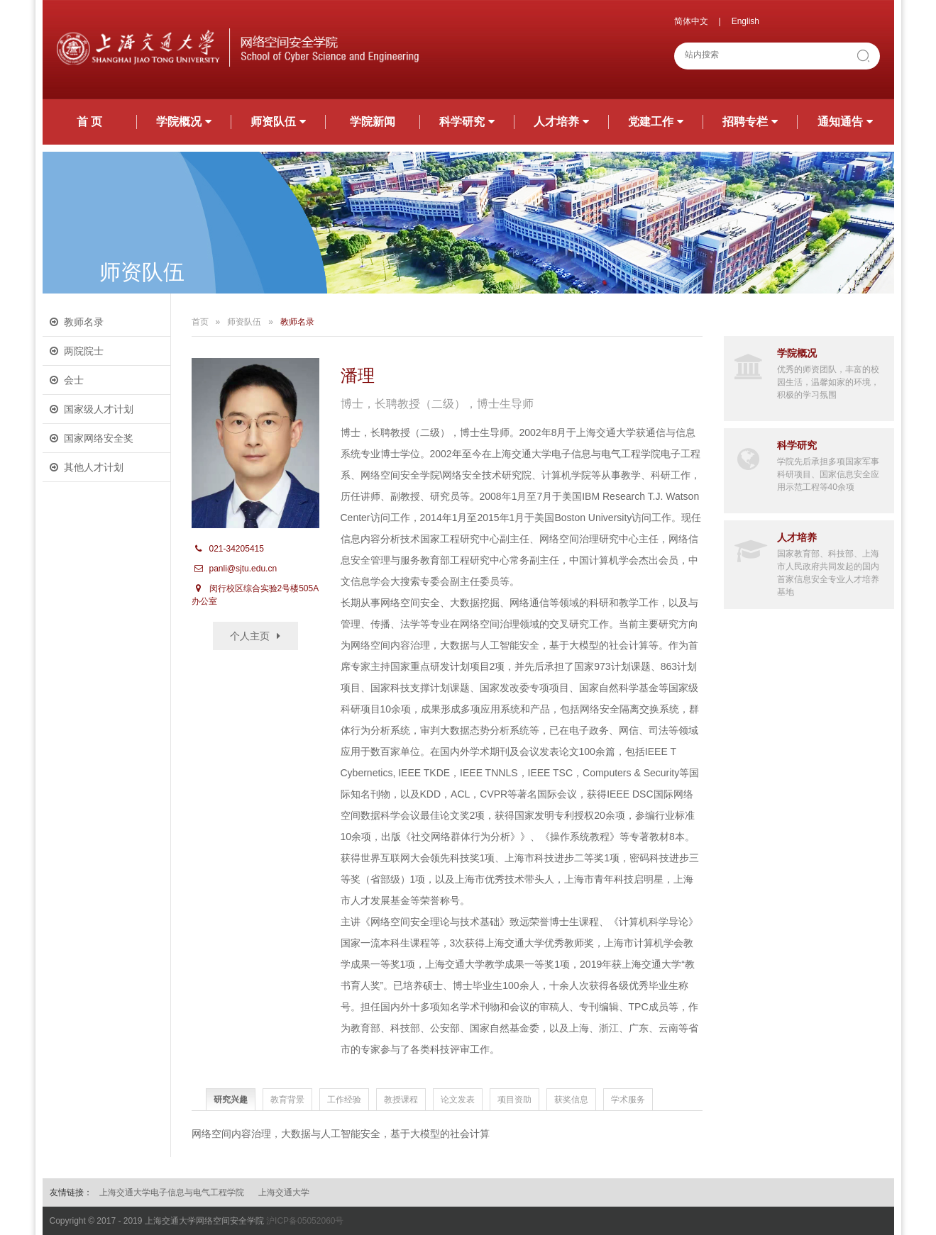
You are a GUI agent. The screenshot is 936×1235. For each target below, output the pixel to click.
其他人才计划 (93, 467)
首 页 (89, 122)
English (745, 21)
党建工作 (655, 122)
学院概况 (183, 122)
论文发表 (458, 1100)
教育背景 (287, 1100)
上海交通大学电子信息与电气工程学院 (171, 1192)
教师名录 (84, 322)
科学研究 (467, 122)
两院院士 (84, 351)
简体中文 (691, 21)
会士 (74, 380)
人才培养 (561, 122)
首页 (200, 322)
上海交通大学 (283, 1192)
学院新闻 (372, 122)
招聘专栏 (750, 122)
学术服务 (628, 1100)
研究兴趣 (231, 1100)
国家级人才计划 (98, 409)
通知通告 (845, 122)
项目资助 (514, 1100)
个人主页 (250, 636)
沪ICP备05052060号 (304, 1221)
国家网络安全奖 (98, 438)
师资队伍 (278, 122)
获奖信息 (571, 1100)
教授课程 (401, 1100)
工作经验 (344, 1100)
